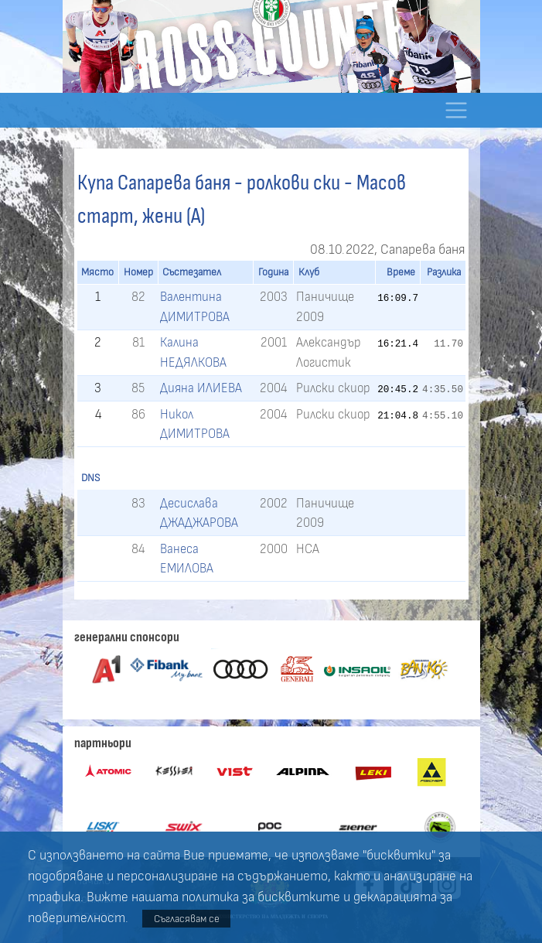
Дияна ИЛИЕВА (201, 388)
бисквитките (298, 897)
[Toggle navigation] (456, 110)
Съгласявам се (187, 918)
